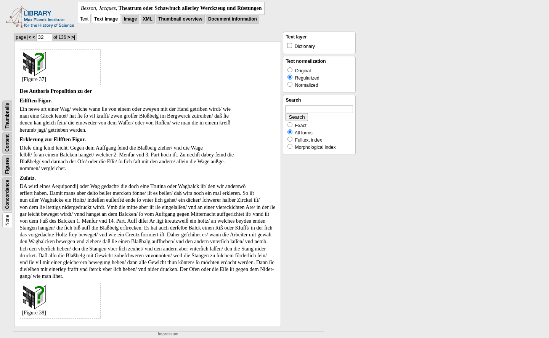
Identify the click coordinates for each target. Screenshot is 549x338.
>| (73, 37)
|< (29, 37)
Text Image (106, 19)
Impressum (168, 334)
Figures (7, 166)
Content (7, 142)
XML (147, 19)
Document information (232, 19)
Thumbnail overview (180, 19)
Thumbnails (7, 115)
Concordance (7, 194)
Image (130, 19)
